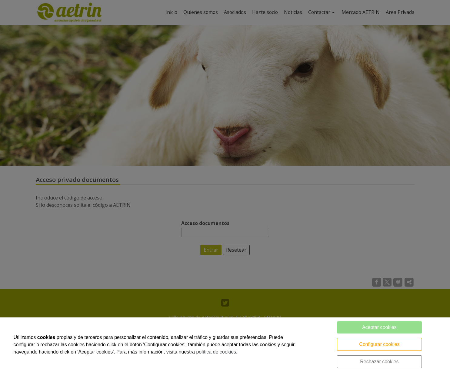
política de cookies (216, 351)
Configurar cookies (379, 344)
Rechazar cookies (379, 361)
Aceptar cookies (379, 327)
